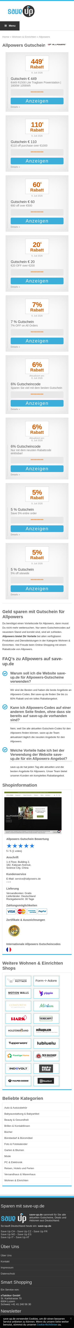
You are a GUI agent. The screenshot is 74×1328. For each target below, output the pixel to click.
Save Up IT (7, 1237)
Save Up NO (8, 1234)
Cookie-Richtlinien (47, 1324)
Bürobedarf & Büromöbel (18, 1138)
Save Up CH (8, 1231)
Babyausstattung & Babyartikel (21, 1113)
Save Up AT (22, 1237)
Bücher (8, 1131)
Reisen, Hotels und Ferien (19, 1168)
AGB (8, 882)
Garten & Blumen (14, 1150)
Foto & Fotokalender (16, 1144)
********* (37, 92)
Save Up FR (41, 1231)
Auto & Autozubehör (15, 1107)
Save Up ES (24, 1234)
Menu (10, 25)
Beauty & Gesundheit (16, 1119)
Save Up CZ (24, 1231)
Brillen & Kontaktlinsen (17, 1125)
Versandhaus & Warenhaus (20, 1174)
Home (5, 36)
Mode (7, 1156)
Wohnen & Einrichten (24, 36)
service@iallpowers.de (28, 878)
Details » (15, 107)
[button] (71, 1318)
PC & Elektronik (13, 1162)
